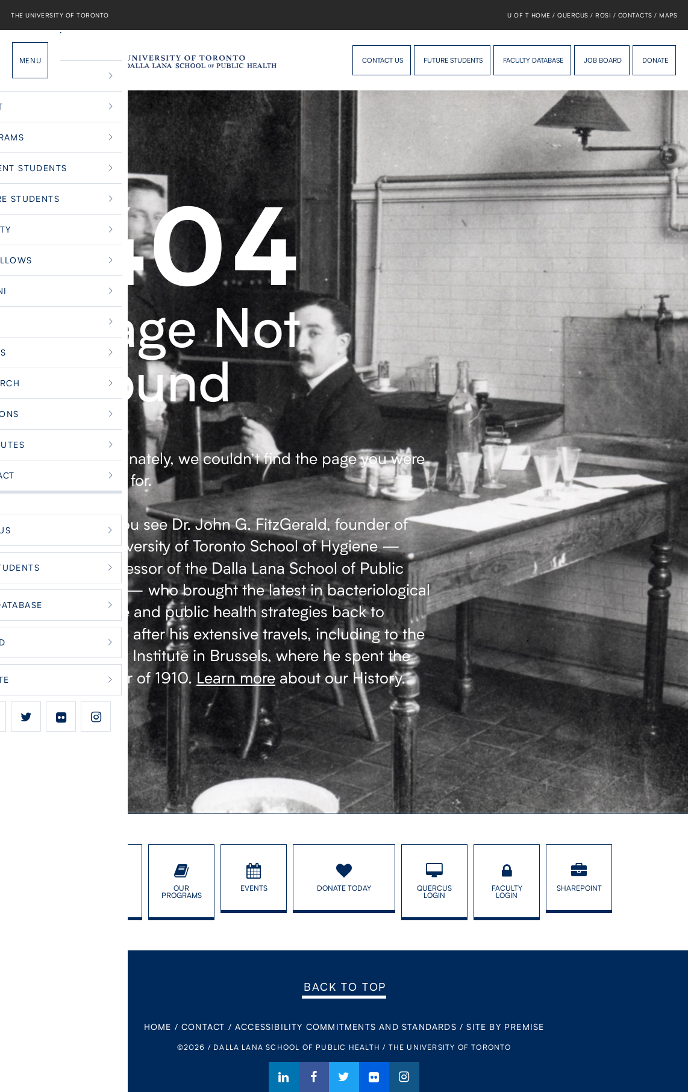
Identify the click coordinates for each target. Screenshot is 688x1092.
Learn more (235, 677)
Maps (668, 15)
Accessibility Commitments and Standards (346, 1026)
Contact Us (382, 60)
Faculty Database (533, 60)
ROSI (603, 15)
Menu (30, 60)
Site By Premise (505, 1026)
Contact (203, 1026)
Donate (655, 60)
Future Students (453, 60)
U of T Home (529, 15)
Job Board (603, 60)
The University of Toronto (60, 15)
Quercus (573, 15)
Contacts (635, 15)
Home (158, 1026)
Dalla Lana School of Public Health (81, 60)
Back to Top (345, 986)
